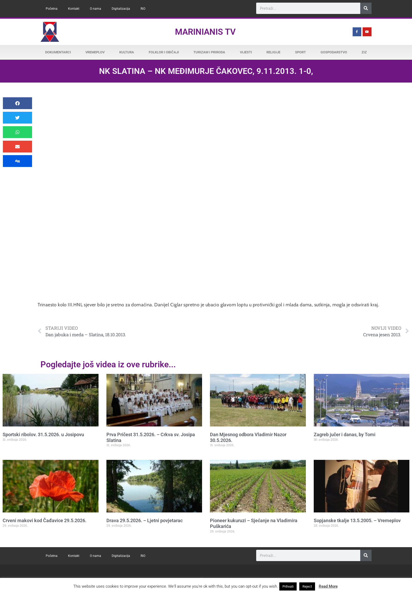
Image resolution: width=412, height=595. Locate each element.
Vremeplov (95, 52)
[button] (17, 103)
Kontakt (73, 9)
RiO (143, 9)
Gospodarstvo (334, 52)
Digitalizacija (121, 9)
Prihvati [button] (287, 586)
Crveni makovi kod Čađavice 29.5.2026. (44, 520)
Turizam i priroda (209, 52)
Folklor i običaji (164, 52)
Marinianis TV (205, 32)
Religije (273, 52)
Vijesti (246, 52)
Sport (300, 52)
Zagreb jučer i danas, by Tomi (344, 434)
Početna (52, 9)
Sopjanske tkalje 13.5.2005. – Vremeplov (357, 520)
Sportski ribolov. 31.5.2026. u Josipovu (43, 434)
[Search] (366, 8)
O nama (95, 9)
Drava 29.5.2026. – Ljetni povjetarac (144, 520)
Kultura (126, 52)
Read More (328, 586)
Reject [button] (307, 586)
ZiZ (364, 52)
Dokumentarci (58, 52)
